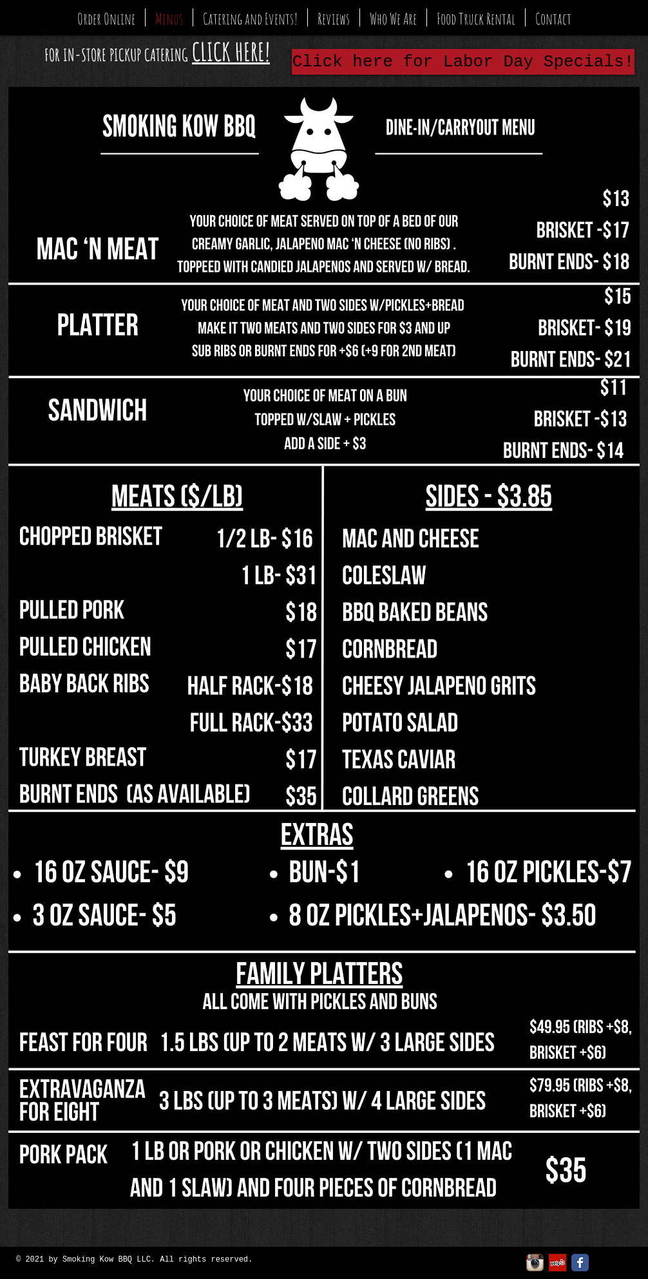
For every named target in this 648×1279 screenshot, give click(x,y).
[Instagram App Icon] (535, 1262)
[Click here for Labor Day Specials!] (463, 62)
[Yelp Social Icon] (557, 1262)
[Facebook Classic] (580, 1262)
